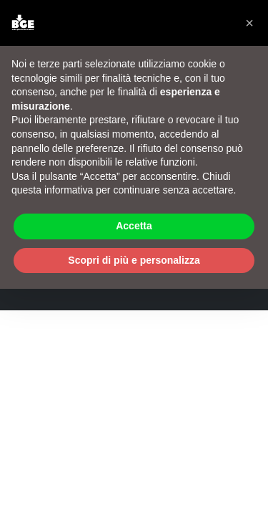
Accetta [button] (134, 225)
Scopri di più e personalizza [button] (133, 260)
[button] (249, 22)
